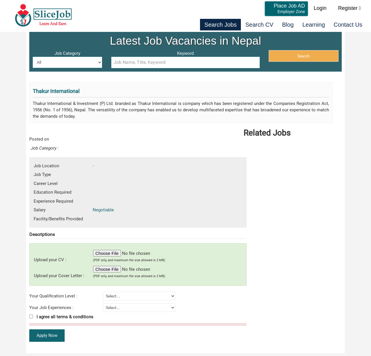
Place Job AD (289, 8)
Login (320, 8)
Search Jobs (220, 24)
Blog (288, 24)
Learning (313, 24)
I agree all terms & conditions (61, 316)
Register (349, 8)
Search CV (259, 24)
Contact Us (348, 24)
